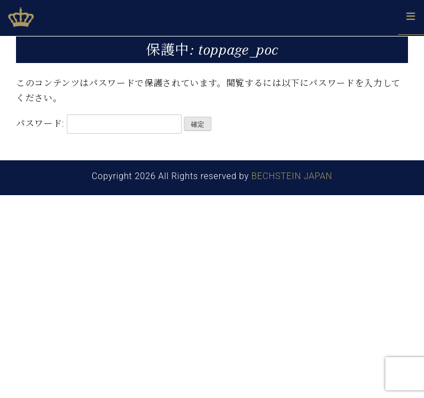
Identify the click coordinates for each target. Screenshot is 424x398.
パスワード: (99, 123)
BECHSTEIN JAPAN (291, 176)
